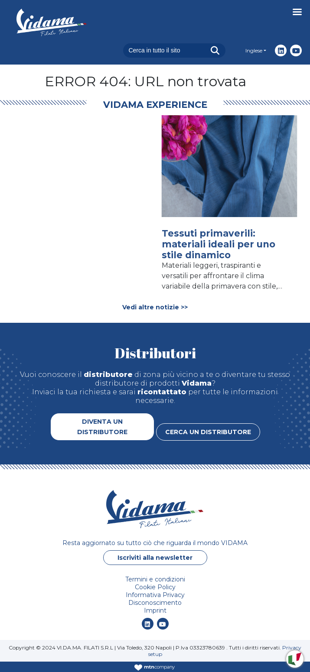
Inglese (253, 50)
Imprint (155, 610)
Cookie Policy (155, 587)
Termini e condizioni (155, 579)
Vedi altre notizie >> (155, 307)
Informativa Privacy (155, 595)
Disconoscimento (155, 603)
